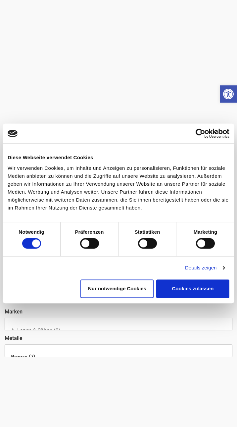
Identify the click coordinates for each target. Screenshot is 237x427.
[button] (228, 94)
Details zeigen (201, 268)
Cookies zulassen (193, 288)
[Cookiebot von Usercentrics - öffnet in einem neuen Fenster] (200, 133)
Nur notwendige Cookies (117, 288)
